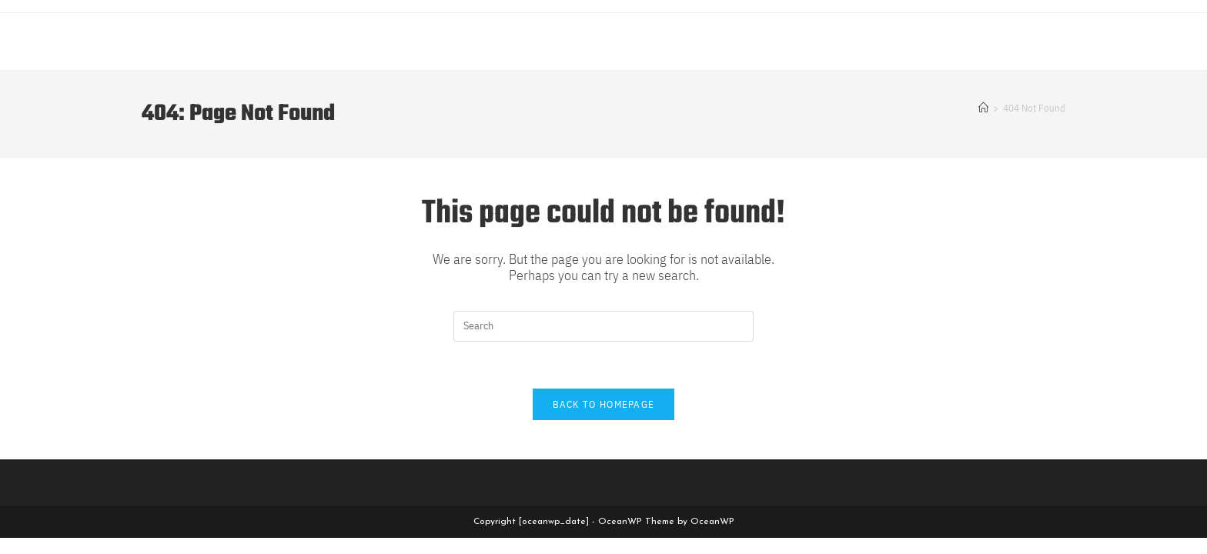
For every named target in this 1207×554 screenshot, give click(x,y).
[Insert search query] (603, 326)
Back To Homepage (604, 404)
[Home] (983, 108)
